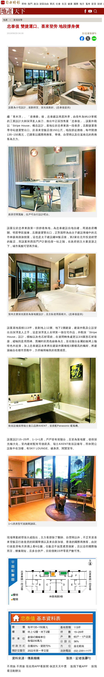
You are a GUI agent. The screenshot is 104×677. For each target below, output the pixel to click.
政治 (36, 4)
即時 (24, 4)
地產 (5, 20)
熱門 (30, 4)
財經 (100, 4)
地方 (82, 4)
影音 (94, 4)
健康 (70, 4)
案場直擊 (17, 20)
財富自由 (44, 4)
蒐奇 (88, 4)
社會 (58, 4)
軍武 (52, 4)
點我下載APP (79, 666)
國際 (76, 4)
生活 (64, 4)
